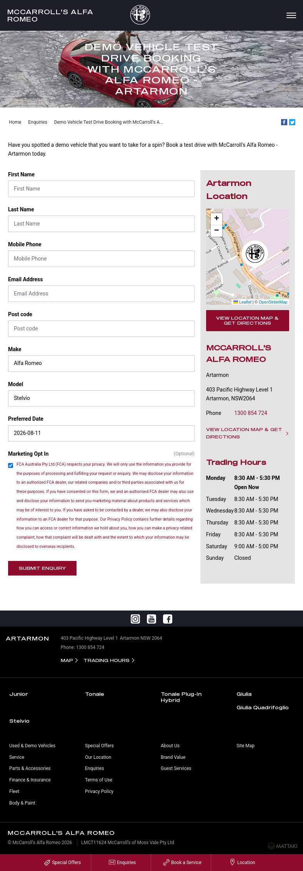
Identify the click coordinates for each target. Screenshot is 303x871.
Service (16, 757)
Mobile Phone (25, 244)
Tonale (94, 694)
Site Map (245, 745)
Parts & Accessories (29, 768)
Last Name (21, 209)
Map (67, 660)
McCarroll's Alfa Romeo (50, 15)
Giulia (243, 694)
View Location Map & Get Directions (247, 320)
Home (15, 122)
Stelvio (19, 720)
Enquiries (37, 122)
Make (15, 349)
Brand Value (173, 757)
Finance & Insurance (30, 780)
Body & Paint (22, 803)
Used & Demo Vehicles (32, 745)
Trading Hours (106, 660)
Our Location (98, 757)
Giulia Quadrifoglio (262, 707)
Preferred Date (25, 419)
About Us (170, 745)
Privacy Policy (99, 791)
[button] (255, 255)
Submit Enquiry (42, 568)
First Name (21, 174)
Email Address (25, 279)
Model (15, 384)
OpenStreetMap (273, 302)
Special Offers (99, 745)
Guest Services (176, 768)
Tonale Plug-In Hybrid (181, 697)
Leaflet (242, 302)
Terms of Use (98, 780)
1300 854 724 (250, 413)
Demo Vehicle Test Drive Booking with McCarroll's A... (108, 122)
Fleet (14, 791)
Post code (20, 314)
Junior (18, 694)
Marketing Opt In (28, 454)
